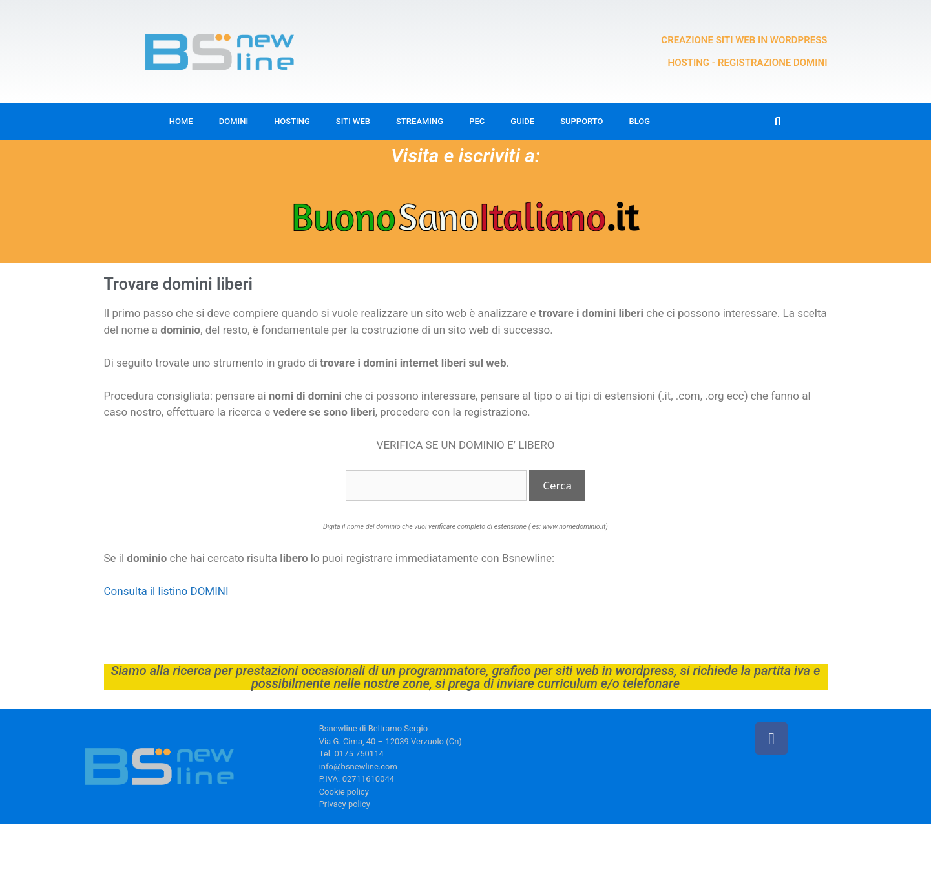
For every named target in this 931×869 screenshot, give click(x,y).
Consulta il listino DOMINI (166, 591)
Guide (522, 121)
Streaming (419, 121)
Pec (477, 121)
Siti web (353, 121)
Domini (233, 121)
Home (181, 121)
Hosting (292, 121)
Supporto (581, 121)
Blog (640, 121)
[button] (777, 122)
